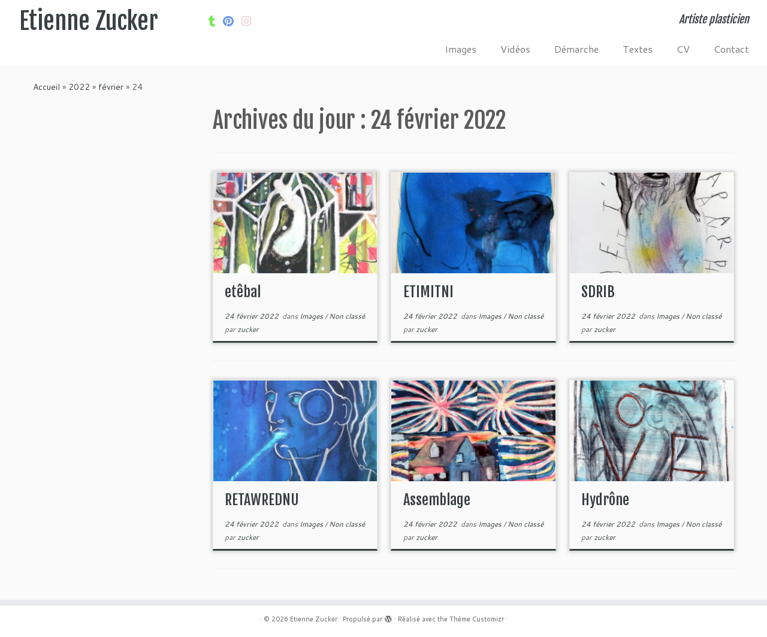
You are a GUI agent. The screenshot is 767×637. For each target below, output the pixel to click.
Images (460, 49)
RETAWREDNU (262, 500)
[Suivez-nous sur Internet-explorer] (250, 21)
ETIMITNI (428, 292)
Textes (638, 49)
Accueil (46, 87)
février (110, 87)
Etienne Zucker (88, 21)
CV (683, 49)
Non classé (347, 316)
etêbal (243, 292)
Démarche (576, 49)
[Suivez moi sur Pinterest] (232, 21)
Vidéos (515, 49)
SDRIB (598, 292)
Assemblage (436, 500)
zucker (248, 329)
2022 (79, 87)
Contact (731, 49)
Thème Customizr (476, 619)
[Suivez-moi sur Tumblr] (216, 21)
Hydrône (605, 500)
